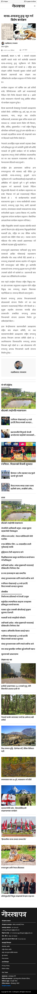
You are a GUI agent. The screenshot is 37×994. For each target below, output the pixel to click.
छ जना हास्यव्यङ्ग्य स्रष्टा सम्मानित (13, 573)
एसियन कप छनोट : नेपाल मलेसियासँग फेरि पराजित (17, 538)
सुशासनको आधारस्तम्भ (9, 654)
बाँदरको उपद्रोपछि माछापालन (13, 411)
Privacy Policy (6, 966)
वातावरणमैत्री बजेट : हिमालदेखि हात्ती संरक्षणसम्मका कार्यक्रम (13, 810)
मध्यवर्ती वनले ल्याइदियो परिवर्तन (13, 617)
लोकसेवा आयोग (6, 946)
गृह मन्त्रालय (5, 955)
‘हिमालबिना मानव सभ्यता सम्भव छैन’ (13, 839)
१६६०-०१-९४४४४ (13, 936)
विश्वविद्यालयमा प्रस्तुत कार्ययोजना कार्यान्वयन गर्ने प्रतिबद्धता (17, 559)
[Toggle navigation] (35, 6)
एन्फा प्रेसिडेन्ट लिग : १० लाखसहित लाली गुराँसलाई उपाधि (16, 546)
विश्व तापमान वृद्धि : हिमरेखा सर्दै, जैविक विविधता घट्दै (17, 750)
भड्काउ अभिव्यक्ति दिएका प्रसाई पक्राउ (15, 631)
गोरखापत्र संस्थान (6, 986)
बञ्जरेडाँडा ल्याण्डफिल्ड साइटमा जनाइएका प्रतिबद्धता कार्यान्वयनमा (16, 603)
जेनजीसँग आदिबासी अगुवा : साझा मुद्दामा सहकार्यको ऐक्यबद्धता (16, 530)
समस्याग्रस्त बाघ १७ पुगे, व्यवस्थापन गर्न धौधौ (16, 779)
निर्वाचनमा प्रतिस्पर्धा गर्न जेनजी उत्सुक (15, 596)
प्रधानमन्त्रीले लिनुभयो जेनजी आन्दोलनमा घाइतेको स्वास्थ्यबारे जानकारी (22, 435)
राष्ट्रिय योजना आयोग (7, 949)
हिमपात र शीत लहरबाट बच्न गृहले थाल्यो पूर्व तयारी (23, 475)
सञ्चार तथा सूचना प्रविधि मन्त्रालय (9, 952)
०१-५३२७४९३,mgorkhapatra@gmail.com (21, 933)
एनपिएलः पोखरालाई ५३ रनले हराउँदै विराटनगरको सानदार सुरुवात (21, 422)
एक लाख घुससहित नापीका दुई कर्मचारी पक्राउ (18, 649)
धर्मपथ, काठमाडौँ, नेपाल (18, 924)
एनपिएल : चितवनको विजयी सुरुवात (16, 464)
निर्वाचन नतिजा (5, 969)
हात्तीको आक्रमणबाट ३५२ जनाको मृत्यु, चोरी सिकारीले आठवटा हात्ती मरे (16, 687)
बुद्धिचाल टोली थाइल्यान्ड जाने (12, 552)
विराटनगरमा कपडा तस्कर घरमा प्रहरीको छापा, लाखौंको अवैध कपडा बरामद (22, 488)
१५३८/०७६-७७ (22, 939)
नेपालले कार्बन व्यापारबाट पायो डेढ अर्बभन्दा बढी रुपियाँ (17, 719)
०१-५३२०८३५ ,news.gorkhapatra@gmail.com (10, 929)
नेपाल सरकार (5, 958)
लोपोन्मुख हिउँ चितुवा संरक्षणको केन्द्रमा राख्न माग (17, 896)
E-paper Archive (30, 1)
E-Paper (4, 1)
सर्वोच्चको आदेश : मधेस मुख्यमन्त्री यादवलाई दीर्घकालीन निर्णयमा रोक (17, 567)
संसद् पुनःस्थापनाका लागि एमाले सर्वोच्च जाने (17, 578)
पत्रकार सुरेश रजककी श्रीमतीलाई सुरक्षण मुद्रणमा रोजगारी (16, 611)
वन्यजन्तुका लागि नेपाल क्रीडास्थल (12, 867)
